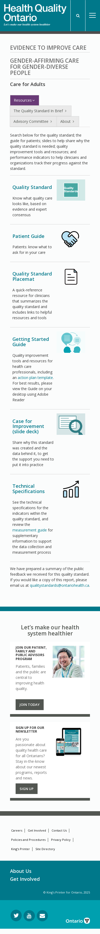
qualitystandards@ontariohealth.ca (59, 585)
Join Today (30, 704)
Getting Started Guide (30, 342)
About (67, 121)
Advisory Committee (33, 121)
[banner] (35, 10)
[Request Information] (42, 915)
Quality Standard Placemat (32, 276)
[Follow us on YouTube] (29, 915)
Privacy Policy (61, 840)
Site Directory (45, 849)
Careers (16, 830)
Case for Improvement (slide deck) (28, 426)
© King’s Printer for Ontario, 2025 (66, 892)
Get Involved (37, 830)
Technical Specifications (28, 488)
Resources (24, 100)
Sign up (27, 788)
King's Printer (20, 849)
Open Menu (92, 15)
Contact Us (59, 830)
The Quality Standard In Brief (40, 110)
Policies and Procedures (28, 840)
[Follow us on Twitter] (16, 915)
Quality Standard (32, 187)
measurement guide (29, 530)
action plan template (35, 377)
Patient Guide (28, 236)
